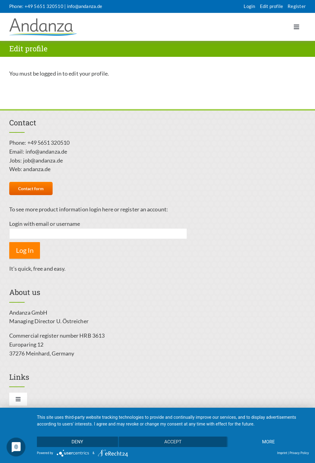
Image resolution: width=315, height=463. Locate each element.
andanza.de (36, 169)
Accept (172, 442)
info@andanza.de (84, 6)
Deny (77, 442)
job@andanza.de (43, 160)
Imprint (282, 453)
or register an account (140, 209)
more (268, 442)
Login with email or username (44, 223)
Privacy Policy (299, 453)
